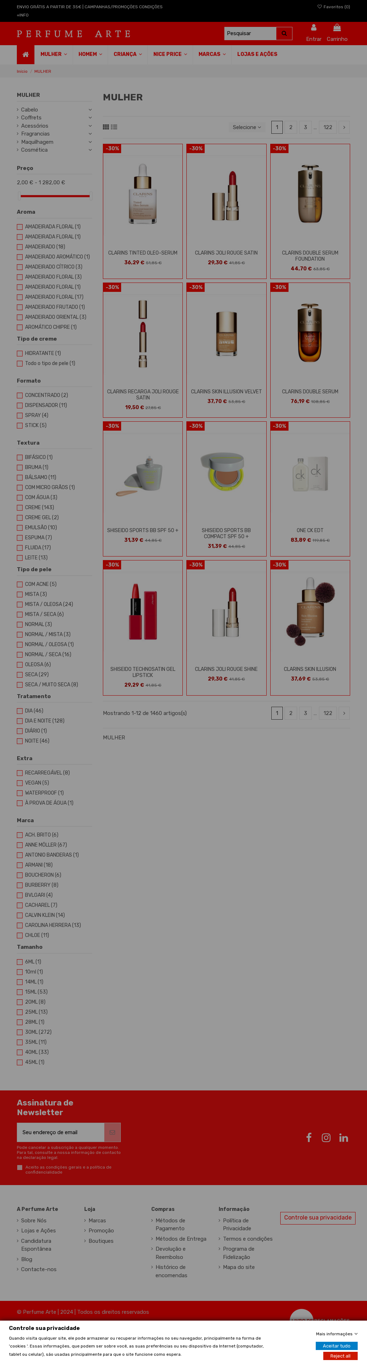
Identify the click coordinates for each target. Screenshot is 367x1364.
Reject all (340, 1355)
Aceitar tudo (337, 1345)
